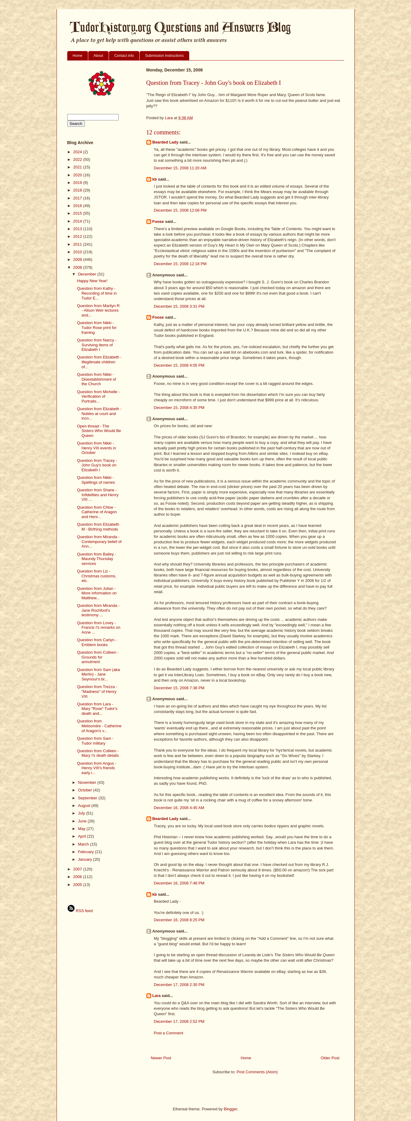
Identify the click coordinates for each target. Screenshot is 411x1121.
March (84, 844)
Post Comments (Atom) (257, 1072)
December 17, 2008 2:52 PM (179, 1021)
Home (77, 56)
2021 (78, 167)
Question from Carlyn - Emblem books (97, 642)
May (82, 828)
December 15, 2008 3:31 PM (179, 306)
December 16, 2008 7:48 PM (179, 883)
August (84, 805)
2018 (78, 190)
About (98, 56)
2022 (78, 159)
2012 (78, 236)
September (88, 798)
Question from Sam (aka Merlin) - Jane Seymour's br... (98, 674)
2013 (78, 229)
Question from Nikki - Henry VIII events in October (96, 448)
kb (154, 179)
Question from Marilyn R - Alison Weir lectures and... (98, 310)
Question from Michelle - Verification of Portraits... (98, 396)
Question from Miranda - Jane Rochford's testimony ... (98, 610)
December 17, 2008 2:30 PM (179, 984)
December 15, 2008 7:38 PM (179, 688)
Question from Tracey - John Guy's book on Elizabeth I (97, 465)
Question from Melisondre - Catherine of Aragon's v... (99, 726)
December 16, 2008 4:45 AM (179, 807)
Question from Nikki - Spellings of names (96, 480)
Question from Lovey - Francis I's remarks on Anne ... (98, 628)
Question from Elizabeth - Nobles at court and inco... (99, 413)
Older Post (330, 1058)
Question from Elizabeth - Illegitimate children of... (99, 362)
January (85, 859)
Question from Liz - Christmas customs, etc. (96, 576)
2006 (78, 876)
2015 (78, 213)
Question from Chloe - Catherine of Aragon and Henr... (97, 512)
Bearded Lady (165, 142)
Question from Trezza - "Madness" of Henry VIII (97, 691)
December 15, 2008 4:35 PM (179, 407)
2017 (78, 198)
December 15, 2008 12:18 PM (180, 263)
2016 (78, 205)
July (82, 813)
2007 (78, 869)
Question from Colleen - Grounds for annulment (98, 657)
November (87, 782)
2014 (78, 221)
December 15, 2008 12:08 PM (180, 210)
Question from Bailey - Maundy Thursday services (96, 559)
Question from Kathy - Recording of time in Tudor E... (97, 293)
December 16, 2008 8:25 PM (179, 920)
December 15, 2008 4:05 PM (179, 365)
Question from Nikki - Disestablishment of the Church (96, 379)
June (83, 821)
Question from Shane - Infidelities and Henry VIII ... (97, 495)
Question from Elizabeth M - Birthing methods (98, 526)
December (87, 274)
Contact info (124, 56)
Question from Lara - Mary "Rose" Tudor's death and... (97, 709)
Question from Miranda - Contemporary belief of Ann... (99, 541)
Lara (156, 995)
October (85, 790)
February (86, 851)
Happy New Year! (92, 281)
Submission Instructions (164, 56)
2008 (78, 267)
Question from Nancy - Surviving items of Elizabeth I (97, 345)
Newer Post (161, 1058)
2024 (78, 152)
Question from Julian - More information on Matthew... (97, 593)
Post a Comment (168, 1033)
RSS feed (80, 910)
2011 (78, 244)
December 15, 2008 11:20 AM (180, 168)
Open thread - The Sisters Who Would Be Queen (99, 431)
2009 (78, 259)
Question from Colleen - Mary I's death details (98, 753)
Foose (158, 221)
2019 (78, 182)
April (82, 836)
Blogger (230, 1109)
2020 (78, 175)
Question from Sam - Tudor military (95, 741)
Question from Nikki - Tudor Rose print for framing (97, 327)
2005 (78, 884)
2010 (78, 252)
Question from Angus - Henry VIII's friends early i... (96, 768)
